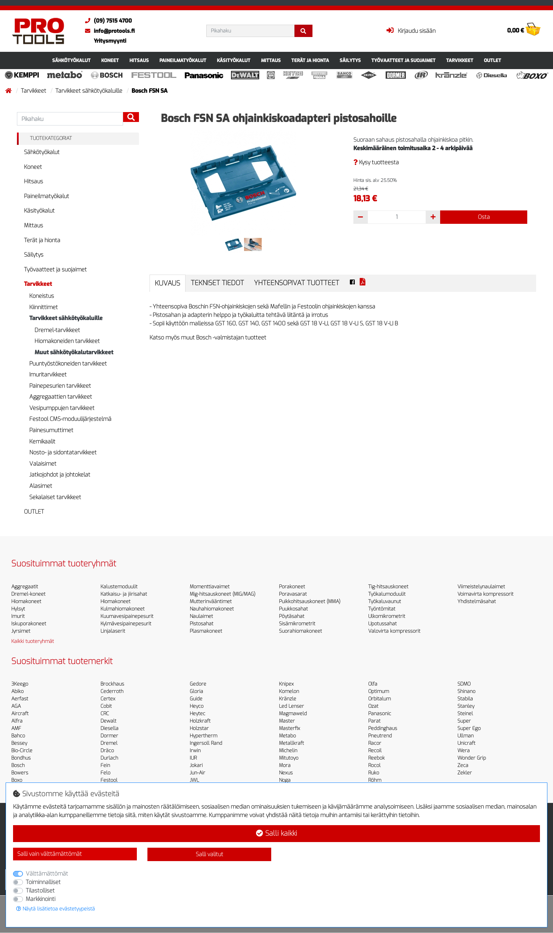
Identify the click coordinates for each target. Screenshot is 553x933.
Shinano (466, 691)
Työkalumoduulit (387, 594)
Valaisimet (42, 463)
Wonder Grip (471, 758)
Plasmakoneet (206, 631)
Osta (484, 217)
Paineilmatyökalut (182, 60)
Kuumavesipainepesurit (127, 616)
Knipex (286, 684)
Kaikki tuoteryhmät (32, 641)
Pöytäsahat (291, 616)
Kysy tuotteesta (376, 162)
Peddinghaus (382, 728)
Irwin (195, 750)
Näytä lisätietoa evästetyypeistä (55, 909)
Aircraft (20, 713)
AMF (16, 728)
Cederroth (112, 691)
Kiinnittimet (43, 307)
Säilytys (350, 60)
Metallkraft (291, 743)
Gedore (198, 684)
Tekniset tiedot (217, 282)
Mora (285, 765)
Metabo (287, 735)
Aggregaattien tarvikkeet (60, 396)
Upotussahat (382, 623)
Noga (285, 780)
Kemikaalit (42, 441)
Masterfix (289, 728)
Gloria (196, 691)
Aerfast (19, 698)
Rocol (374, 765)
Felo (105, 772)
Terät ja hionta (310, 60)
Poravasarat (293, 594)
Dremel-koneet (28, 594)
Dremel (109, 743)
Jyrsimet (20, 631)
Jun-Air (197, 772)
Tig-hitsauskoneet (388, 586)
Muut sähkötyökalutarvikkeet (74, 352)
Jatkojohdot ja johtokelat (59, 474)
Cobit (106, 706)
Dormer (109, 735)
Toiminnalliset (43, 882)
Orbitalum (379, 698)
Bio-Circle (21, 750)
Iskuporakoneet (28, 623)
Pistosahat (201, 623)
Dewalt (108, 721)
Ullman (465, 735)
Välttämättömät (47, 873)
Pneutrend (380, 735)
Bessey (19, 743)
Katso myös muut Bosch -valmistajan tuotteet (208, 337)
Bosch (18, 765)
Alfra (17, 721)
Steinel (465, 713)
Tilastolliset (40, 890)
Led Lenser (291, 706)
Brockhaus (112, 684)
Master (287, 721)
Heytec (197, 713)
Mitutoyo (288, 758)
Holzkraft (200, 721)
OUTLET (492, 60)
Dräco (107, 750)
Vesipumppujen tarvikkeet (62, 408)
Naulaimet (201, 616)
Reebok (376, 758)
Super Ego (469, 728)
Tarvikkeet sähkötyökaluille (89, 90)
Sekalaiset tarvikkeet (55, 497)
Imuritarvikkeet (48, 374)
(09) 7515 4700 (106, 20)
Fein (105, 765)
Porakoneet (292, 586)
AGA (16, 706)
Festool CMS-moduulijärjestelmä (70, 419)
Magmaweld (293, 713)
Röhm (374, 780)
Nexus (286, 772)
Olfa (372, 684)
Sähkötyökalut (71, 60)
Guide (196, 698)
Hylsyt (18, 609)
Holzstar (199, 728)
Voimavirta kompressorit (485, 594)
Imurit (18, 616)
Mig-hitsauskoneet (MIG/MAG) (222, 594)
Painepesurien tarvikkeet (60, 385)
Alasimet (40, 486)
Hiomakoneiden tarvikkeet (67, 341)
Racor (374, 743)
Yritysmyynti (110, 40)
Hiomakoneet (26, 601)
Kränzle (287, 698)
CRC (105, 713)
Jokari (196, 765)
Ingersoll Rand (206, 743)
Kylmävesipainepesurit (126, 623)
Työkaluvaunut (384, 601)
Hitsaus (139, 60)
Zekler (464, 772)
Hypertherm (203, 735)
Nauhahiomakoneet (212, 609)
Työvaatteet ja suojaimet (403, 60)
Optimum (378, 691)
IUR (193, 758)
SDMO (463, 684)
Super (464, 721)
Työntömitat (381, 609)
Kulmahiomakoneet (123, 609)
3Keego (19, 684)
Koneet (110, 60)
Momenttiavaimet (210, 586)
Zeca (462, 765)
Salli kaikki (276, 833)
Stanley (465, 706)
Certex (108, 698)
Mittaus (271, 60)
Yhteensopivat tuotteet (296, 282)
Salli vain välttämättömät (49, 854)
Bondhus (21, 758)
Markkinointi (40, 899)
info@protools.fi (108, 31)
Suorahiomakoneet (300, 631)
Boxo (16, 780)
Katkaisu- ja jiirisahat (124, 594)
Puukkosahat (293, 609)
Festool (109, 780)
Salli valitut (209, 854)
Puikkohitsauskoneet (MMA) (309, 601)
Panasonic (379, 713)
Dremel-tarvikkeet (57, 330)
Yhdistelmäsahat (476, 601)
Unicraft (466, 743)
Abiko (17, 691)
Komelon (289, 691)
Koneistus (41, 296)
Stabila (465, 698)
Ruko (373, 772)
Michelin (288, 750)
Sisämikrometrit (297, 623)
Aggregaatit (24, 586)
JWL (194, 780)
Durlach (109, 758)
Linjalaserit (113, 631)
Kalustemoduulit (119, 586)
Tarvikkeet (459, 60)
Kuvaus (167, 283)
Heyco (196, 706)
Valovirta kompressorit (394, 631)
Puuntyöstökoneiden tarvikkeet (68, 363)
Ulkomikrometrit (386, 616)
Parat (374, 721)
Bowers (19, 772)
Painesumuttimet (51, 430)
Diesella (110, 728)
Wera (463, 750)
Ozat (373, 706)
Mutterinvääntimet (211, 601)
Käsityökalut (233, 60)
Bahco (18, 735)
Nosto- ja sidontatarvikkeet (63, 452)
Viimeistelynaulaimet (481, 586)
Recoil (375, 750)
